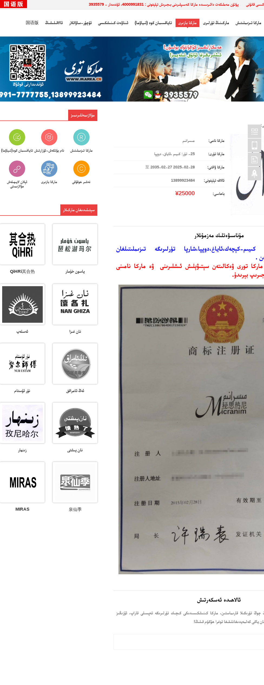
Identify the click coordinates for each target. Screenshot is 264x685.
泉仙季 (75, 509)
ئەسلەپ (22, 331)
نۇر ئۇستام (22, 390)
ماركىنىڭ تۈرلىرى (216, 22)
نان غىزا (75, 331)
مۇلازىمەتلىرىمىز (83, 115)
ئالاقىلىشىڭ (54, 22)
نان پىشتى (75, 450)
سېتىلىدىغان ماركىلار (79, 209)
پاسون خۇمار (75, 271)
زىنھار (22, 450)
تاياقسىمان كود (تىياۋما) (153, 22)
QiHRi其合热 (22, 271)
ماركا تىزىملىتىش (248, 22)
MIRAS (22, 509)
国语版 (32, 22)
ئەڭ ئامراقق (75, 390)
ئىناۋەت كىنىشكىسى (113, 22)
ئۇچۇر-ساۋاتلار (80, 22)
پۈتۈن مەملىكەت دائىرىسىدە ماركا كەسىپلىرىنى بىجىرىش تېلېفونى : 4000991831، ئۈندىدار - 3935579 (164, 4)
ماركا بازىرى (187, 22)
